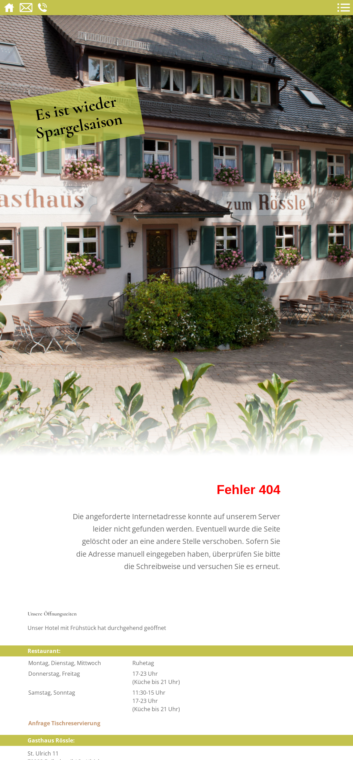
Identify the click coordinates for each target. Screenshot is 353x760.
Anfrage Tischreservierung (64, 723)
